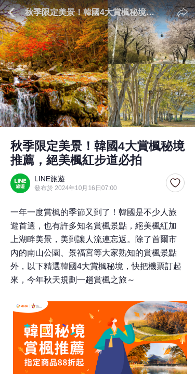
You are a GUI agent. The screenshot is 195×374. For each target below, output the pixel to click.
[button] (175, 183)
